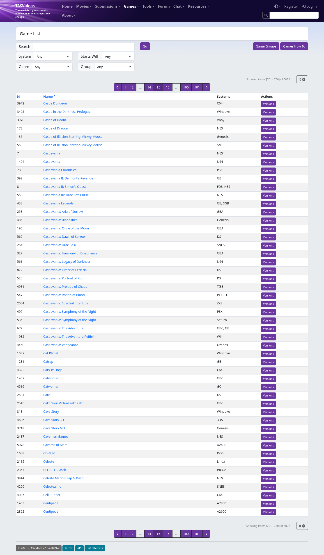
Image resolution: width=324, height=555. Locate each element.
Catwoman (51, 378)
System (25, 56)
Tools (147, 6)
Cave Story (51, 411)
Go (145, 46)
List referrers (95, 548)
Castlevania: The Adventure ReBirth (69, 336)
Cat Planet (50, 353)
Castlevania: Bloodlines (60, 220)
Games (130, 6)
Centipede (50, 503)
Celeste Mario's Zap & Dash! (63, 478)
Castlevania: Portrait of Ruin (63, 278)
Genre (24, 66)
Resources (197, 6)
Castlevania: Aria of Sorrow (63, 211)
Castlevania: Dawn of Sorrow (64, 236)
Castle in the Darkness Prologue (66, 111)
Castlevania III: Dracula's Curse (66, 195)
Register (291, 6)
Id (18, 96)
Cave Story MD (54, 428)
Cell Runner (51, 495)
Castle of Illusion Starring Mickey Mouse (72, 136)
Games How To (294, 46)
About (67, 15)
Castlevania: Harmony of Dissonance (70, 253)
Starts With (90, 56)
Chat (177, 6)
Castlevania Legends (58, 203)
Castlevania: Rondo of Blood (64, 295)
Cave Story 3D (53, 420)
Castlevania (51, 153)
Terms (68, 548)
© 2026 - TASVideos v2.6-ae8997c (39, 548)
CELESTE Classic (55, 470)
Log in (309, 6)
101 (197, 87)
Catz (46, 395)
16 (168, 87)
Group (86, 66)
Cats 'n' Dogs (52, 370)
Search (24, 46)
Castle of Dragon (55, 128)
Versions (268, 104)
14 (149, 87)
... (140, 87)
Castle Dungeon (55, 103)
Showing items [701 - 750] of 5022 (268, 79)
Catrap (48, 361)
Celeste (48, 461)
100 (186, 87)
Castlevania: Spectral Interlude (65, 303)
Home (67, 6)
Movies (82, 6)
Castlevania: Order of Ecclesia (65, 270)
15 (158, 87)
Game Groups (266, 46)
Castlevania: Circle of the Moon (66, 228)
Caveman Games (55, 436)
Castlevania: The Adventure (63, 328)
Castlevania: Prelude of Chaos (65, 286)
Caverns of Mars (55, 445)
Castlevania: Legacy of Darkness (67, 261)
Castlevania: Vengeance (60, 345)
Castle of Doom (54, 120)
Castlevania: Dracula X (59, 245)
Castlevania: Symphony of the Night (69, 311)
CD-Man (49, 453)
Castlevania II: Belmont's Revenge (68, 178)
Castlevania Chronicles (59, 170)
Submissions (106, 6)
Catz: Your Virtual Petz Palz (63, 403)
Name (49, 96)
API (79, 548)
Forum (164, 6)
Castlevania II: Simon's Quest (64, 186)
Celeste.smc (52, 486)
